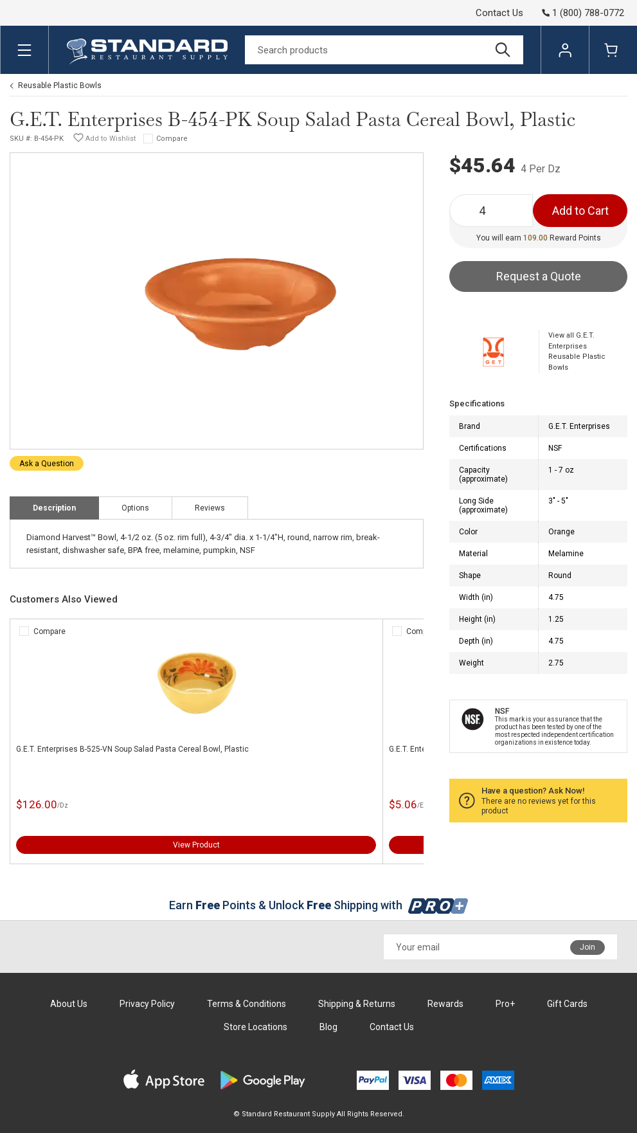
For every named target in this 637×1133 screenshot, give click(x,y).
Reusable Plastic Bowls (60, 85)
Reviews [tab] (210, 507)
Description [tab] (54, 507)
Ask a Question (46, 463)
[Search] (384, 49)
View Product (196, 844)
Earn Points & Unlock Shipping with (318, 905)
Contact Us (499, 13)
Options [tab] (135, 507)
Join (587, 947)
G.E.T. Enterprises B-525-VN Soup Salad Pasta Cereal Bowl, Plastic (132, 749)
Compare (172, 138)
